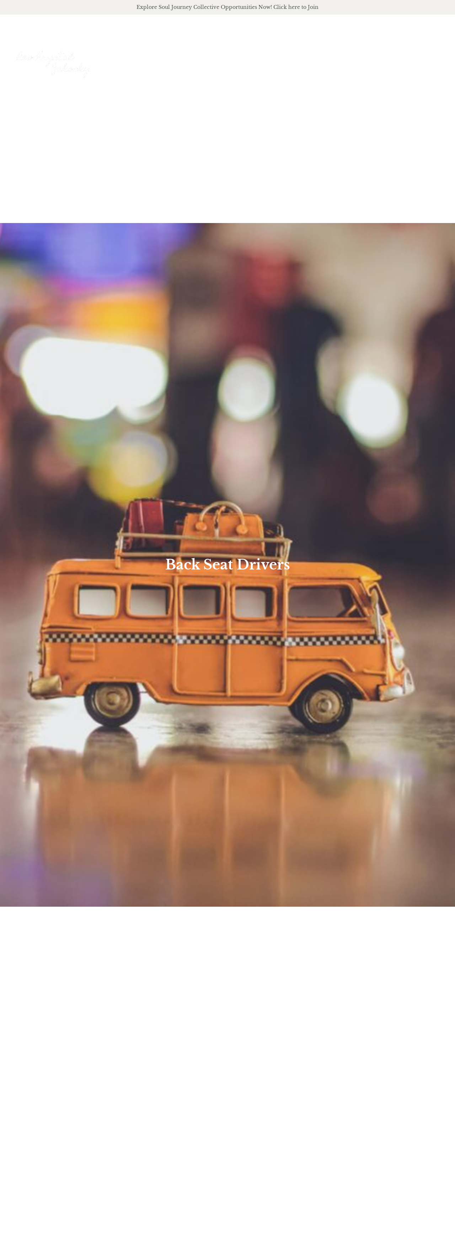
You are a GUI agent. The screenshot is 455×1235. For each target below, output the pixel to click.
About (267, 57)
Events (433, 57)
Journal (398, 57)
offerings (311, 57)
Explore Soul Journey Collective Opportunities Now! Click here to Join (227, 7)
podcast (357, 57)
